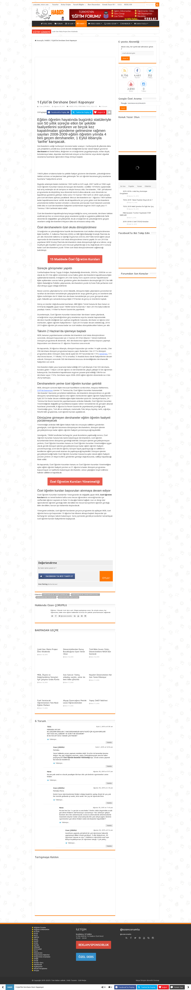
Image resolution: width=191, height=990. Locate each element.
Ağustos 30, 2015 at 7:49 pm (103, 807)
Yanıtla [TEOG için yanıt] (109, 742)
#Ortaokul (38, 949)
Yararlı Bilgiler (78, 4)
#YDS (36, 943)
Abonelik (150, 980)
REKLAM (128, 4)
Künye (138, 980)
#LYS (36, 935)
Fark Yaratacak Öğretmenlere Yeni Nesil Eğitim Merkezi (47, 702)
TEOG (88, 106)
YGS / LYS (94, 106)
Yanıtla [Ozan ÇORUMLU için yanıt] (109, 766)
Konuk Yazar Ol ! (108, 4)
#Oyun (36, 970)
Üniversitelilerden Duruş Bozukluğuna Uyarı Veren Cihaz (74, 651)
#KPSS (36, 937)
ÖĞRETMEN (82, 106)
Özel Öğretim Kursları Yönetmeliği (75, 481)
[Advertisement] (49, 166)
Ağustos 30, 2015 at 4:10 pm (103, 788)
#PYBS (36, 945)
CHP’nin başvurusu (45, 390)
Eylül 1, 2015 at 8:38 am (104, 726)
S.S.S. (120, 4)
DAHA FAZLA (140, 23)
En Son (122, 186)
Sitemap (156, 980)
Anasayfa (39, 40)
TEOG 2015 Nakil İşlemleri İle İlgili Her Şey (138, 206)
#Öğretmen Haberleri (42, 955)
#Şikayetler (38, 967)
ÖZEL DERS (46, 23)
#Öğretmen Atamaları (42, 957)
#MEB (36, 959)
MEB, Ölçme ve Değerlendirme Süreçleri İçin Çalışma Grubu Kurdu (48, 677)
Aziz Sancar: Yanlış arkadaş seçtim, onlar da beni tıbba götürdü (74, 677)
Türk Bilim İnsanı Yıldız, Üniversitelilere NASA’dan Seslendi (100, 651)
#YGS (36, 933)
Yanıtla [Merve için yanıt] (109, 783)
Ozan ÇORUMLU (44, 106)
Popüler (131, 186)
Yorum (139, 186)
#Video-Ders (38, 963)
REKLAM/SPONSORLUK (93, 945)
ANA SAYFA (36, 23)
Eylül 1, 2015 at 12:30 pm (104, 747)
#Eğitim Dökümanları (41, 929)
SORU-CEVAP (110, 23)
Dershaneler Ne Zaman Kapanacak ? (56, 594)
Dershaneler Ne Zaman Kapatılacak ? (85, 594)
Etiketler (148, 186)
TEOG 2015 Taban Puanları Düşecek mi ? (138, 200)
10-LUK (69, 23)
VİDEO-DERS (94, 23)
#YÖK (36, 961)
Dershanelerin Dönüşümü (46, 597)
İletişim (143, 980)
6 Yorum (104, 106)
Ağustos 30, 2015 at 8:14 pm (103, 830)
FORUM (58, 23)
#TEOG (36, 931)
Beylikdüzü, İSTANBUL (84, 934)
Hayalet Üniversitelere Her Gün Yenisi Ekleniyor (100, 676)
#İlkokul (37, 947)
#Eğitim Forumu (40, 927)
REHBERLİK (125, 23)
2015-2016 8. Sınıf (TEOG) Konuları (135, 222)
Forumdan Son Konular (134, 273)
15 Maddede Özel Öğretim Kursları (75, 259)
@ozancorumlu (130, 929)
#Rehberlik (38, 965)
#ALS (36, 939)
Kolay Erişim (66, 4)
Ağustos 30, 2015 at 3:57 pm (103, 771)
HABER (80, 23)
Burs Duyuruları (94, 4)
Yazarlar (55, 4)
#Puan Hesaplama (40, 968)
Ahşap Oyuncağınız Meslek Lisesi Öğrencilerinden (74, 701)
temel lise (103, 354)
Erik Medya (82, 980)
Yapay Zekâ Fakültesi (98, 700)
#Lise (36, 951)
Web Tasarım (72, 980)
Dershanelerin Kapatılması (68, 597)
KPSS (75, 106)
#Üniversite (38, 953)
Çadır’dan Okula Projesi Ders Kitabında (65, 31)
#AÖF (36, 941)
